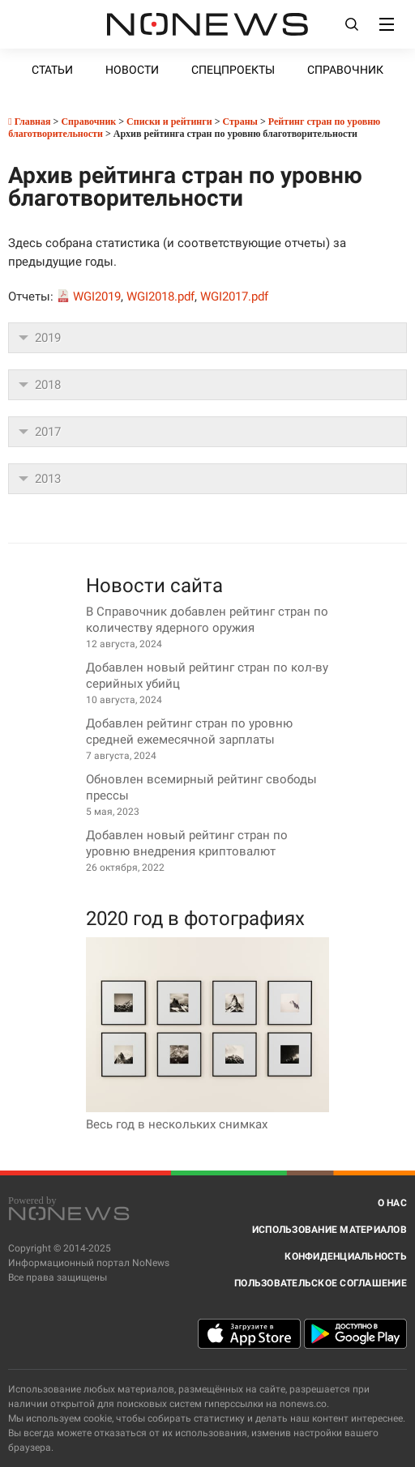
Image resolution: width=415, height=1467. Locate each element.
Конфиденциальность (346, 1256)
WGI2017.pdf (234, 296)
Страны (240, 121)
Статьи (52, 69)
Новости (132, 69)
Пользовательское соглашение (320, 1283)
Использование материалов (329, 1229)
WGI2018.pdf (160, 296)
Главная (29, 121)
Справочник (345, 69)
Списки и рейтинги (169, 121)
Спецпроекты (233, 69)
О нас (392, 1203)
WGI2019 (97, 296)
